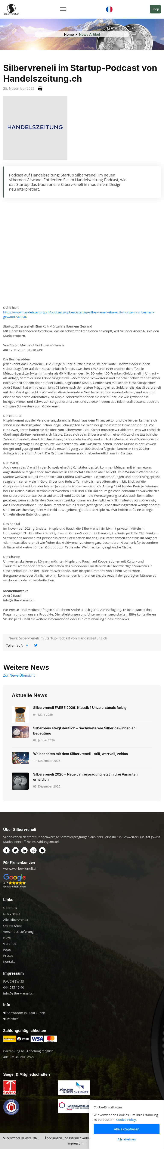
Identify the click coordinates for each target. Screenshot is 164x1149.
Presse (8, 955)
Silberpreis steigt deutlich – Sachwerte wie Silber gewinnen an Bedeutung (84, 730)
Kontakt (9, 961)
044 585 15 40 (13, 987)
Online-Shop (12, 925)
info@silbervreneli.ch (19, 993)
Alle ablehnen (127, 1139)
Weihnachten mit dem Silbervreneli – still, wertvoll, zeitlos (80, 754)
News (7, 937)
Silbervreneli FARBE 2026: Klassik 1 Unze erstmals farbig (79, 707)
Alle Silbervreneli (15, 919)
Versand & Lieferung (18, 931)
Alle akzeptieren (126, 1129)
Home (69, 34)
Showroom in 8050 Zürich (24, 1013)
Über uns (10, 907)
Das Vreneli (11, 913)
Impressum (75, 1143)
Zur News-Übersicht (19, 675)
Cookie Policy (126, 1119)
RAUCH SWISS (13, 981)
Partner (10, 1019)
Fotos (7, 949)
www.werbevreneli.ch (20, 868)
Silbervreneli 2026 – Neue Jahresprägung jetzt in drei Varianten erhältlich (85, 777)
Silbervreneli (12, 1138)
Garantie (9, 943)
